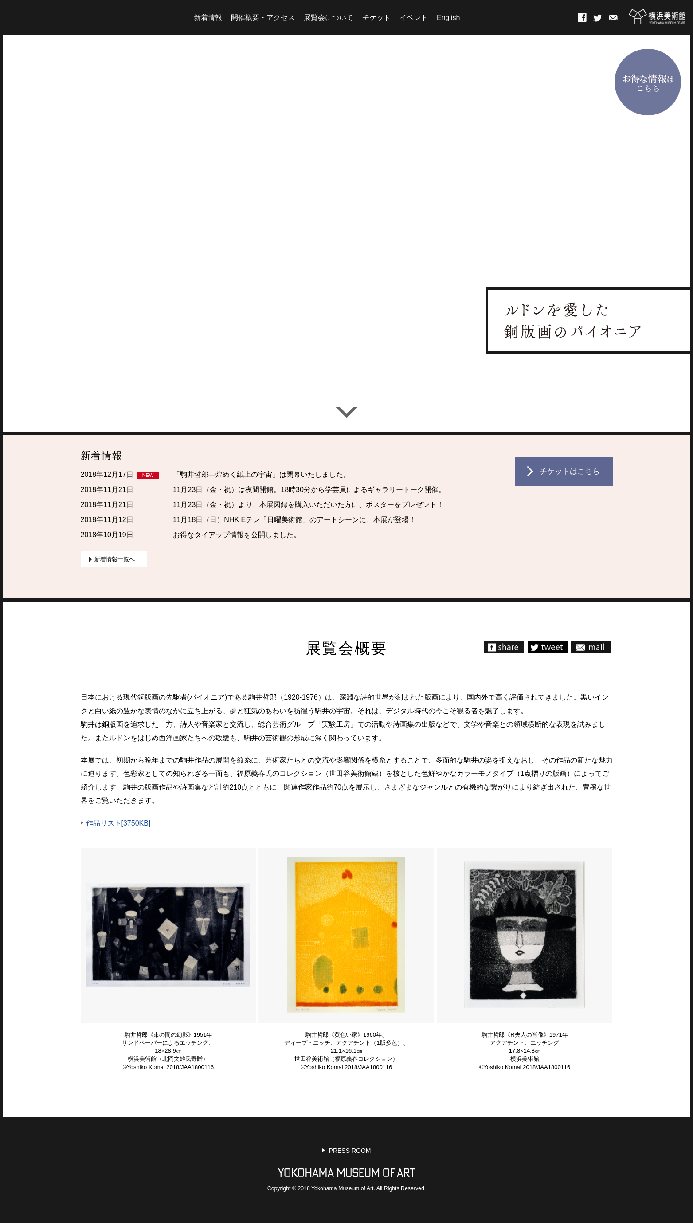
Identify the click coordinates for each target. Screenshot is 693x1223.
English (448, 17)
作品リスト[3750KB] (118, 823)
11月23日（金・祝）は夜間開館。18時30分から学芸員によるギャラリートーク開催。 (309, 489)
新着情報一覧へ (114, 559)
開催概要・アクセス (263, 17)
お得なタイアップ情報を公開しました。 (237, 535)
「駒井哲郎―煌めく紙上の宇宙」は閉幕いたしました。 (261, 474)
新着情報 (208, 17)
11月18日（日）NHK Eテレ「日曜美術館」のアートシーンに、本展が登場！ (294, 519)
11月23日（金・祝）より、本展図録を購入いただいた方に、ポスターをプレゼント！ (308, 504)
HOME (96, 17)
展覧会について (328, 17)
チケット (376, 17)
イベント (413, 17)
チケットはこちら (570, 471)
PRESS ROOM (350, 1150)
